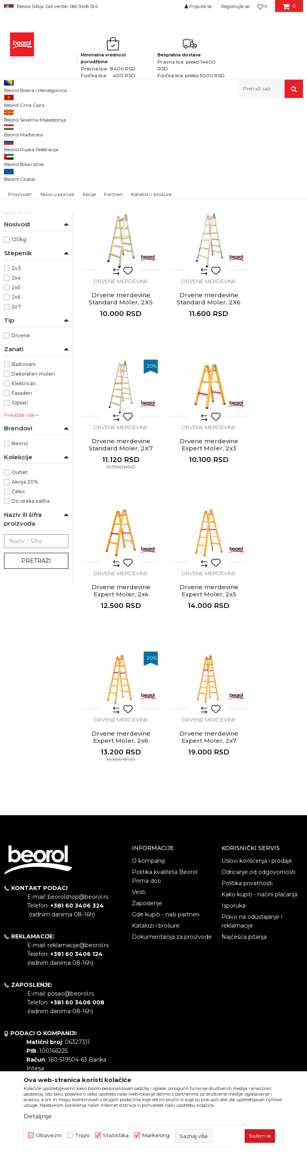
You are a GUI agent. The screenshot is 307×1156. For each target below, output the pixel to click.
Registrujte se (235, 6)
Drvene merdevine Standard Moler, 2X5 (269, 251)
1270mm (23, 282)
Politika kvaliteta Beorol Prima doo (164, 795)
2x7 (16, 417)
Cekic (18, 601)
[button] (271, 89)
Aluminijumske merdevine (22, 151)
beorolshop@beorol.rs (78, 815)
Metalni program (72, 115)
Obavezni (49, 1135)
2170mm (23, 311)
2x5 (16, 397)
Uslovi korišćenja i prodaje (256, 779)
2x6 (16, 407)
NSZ (22, 225)
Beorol (11, 115)
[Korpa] (289, 9)
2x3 (16, 378)
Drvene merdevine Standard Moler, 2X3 (115, 251)
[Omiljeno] (262, 6)
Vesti (139, 810)
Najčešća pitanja (244, 855)
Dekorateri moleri (33, 484)
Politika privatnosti (247, 801)
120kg (19, 349)
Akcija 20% (25, 592)
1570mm (22, 292)
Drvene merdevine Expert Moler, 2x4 (115, 521)
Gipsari (20, 513)
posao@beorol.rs (71, 912)
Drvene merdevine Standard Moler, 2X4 (192, 251)
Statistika (116, 1135)
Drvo (18, 253)
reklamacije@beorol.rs (78, 863)
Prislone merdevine (32, 184)
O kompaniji (148, 779)
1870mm (23, 301)
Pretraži (36, 670)
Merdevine (109, 115)
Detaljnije (38, 1116)
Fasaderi (22, 503)
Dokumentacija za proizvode (172, 855)
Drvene (21, 445)
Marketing (155, 1135)
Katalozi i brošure (155, 844)
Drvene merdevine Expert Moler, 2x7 (115, 655)
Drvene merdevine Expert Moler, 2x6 (268, 521)
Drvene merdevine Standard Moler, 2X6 (115, 386)
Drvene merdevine (32, 194)
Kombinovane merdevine (35, 170)
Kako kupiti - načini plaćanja (259, 812)
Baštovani (24, 474)
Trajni (82, 1135)
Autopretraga (168, 128)
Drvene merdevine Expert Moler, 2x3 (268, 386)
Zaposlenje (147, 821)
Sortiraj (204, 128)
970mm (22, 321)
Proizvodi (35, 115)
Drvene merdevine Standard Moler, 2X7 (192, 386)
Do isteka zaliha (31, 611)
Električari (24, 493)
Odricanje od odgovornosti (258, 790)
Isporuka (233, 824)
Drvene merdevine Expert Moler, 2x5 (192, 521)
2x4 (16, 388)
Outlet (20, 582)
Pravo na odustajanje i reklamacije (251, 840)
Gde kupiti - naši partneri (165, 832)
